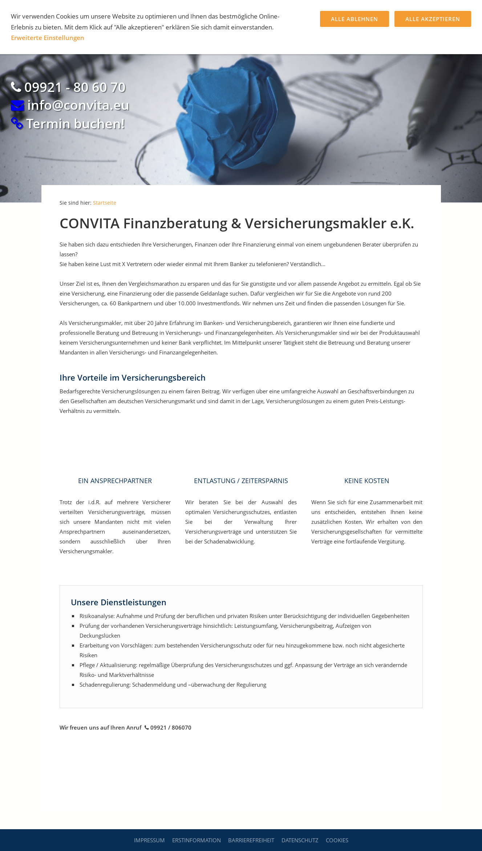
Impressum (149, 840)
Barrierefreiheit (251, 840)
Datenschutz (300, 840)
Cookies (337, 840)
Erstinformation (196, 840)
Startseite (104, 203)
